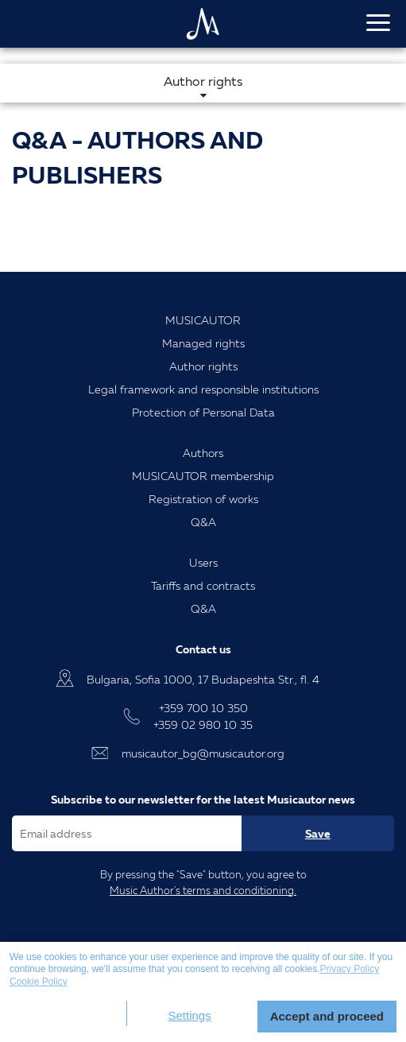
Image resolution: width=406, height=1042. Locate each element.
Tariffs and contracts (203, 585)
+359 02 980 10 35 (203, 724)
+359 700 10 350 (203, 708)
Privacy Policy (350, 968)
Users (203, 562)
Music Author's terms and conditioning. (203, 890)
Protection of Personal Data (203, 412)
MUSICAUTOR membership (203, 475)
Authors (203, 452)
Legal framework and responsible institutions (203, 389)
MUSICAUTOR (203, 320)
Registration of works (203, 499)
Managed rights (203, 343)
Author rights (203, 366)
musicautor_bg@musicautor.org (203, 753)
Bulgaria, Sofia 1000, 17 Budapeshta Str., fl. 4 (203, 679)
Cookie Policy (39, 981)
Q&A (203, 522)
